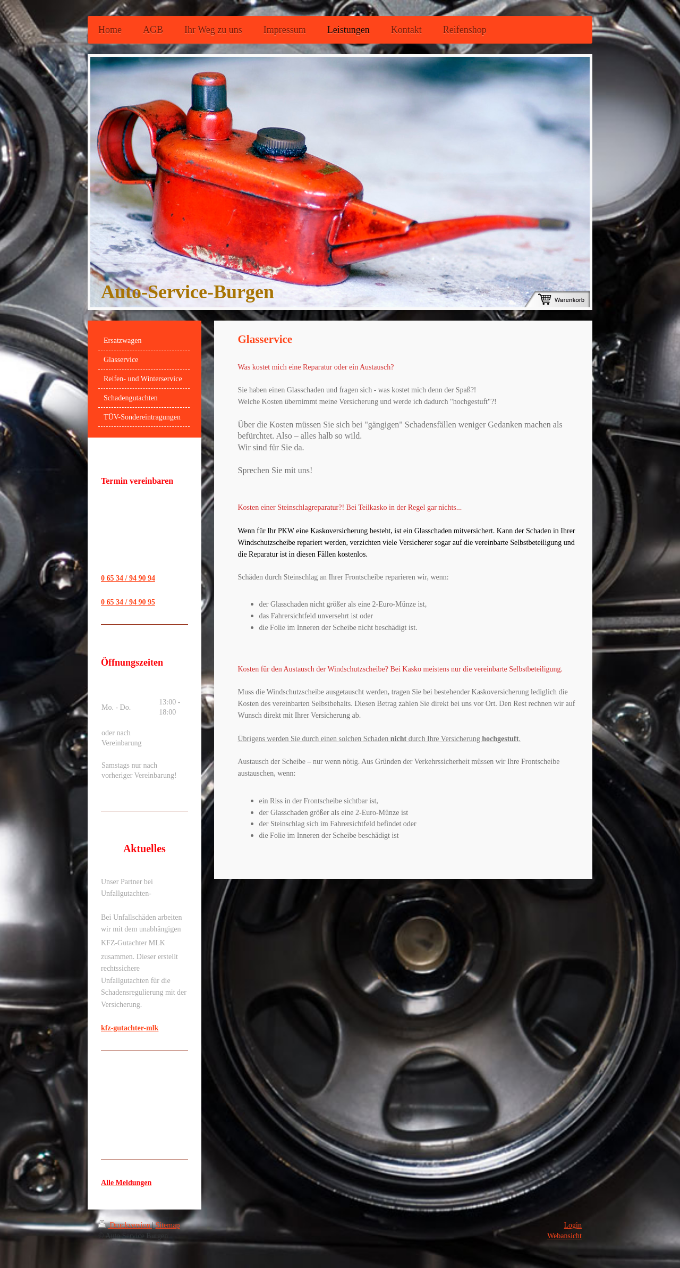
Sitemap (168, 1225)
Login (573, 1225)
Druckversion (125, 1225)
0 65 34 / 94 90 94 (128, 578)
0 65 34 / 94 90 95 (128, 602)
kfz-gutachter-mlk (129, 1028)
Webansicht (564, 1236)
